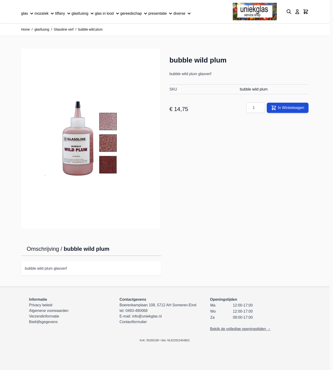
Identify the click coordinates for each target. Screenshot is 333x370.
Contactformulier (133, 322)
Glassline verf (64, 29)
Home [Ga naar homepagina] (25, 29)
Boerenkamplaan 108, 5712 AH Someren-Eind (157, 305)
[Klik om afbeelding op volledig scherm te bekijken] (90, 138)
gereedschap (134, 13)
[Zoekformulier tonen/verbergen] (289, 11)
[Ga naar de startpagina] (255, 11)
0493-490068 (136, 311)
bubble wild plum (90, 29)
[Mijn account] (297, 11)
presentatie (160, 13)
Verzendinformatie (44, 316)
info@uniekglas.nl (147, 316)
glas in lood (107, 13)
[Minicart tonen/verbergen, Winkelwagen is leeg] (305, 11)
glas (28, 13)
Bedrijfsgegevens (43, 322)
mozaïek (45, 13)
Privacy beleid (40, 305)
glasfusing (83, 13)
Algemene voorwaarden (49, 311)
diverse (182, 13)
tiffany (63, 13)
